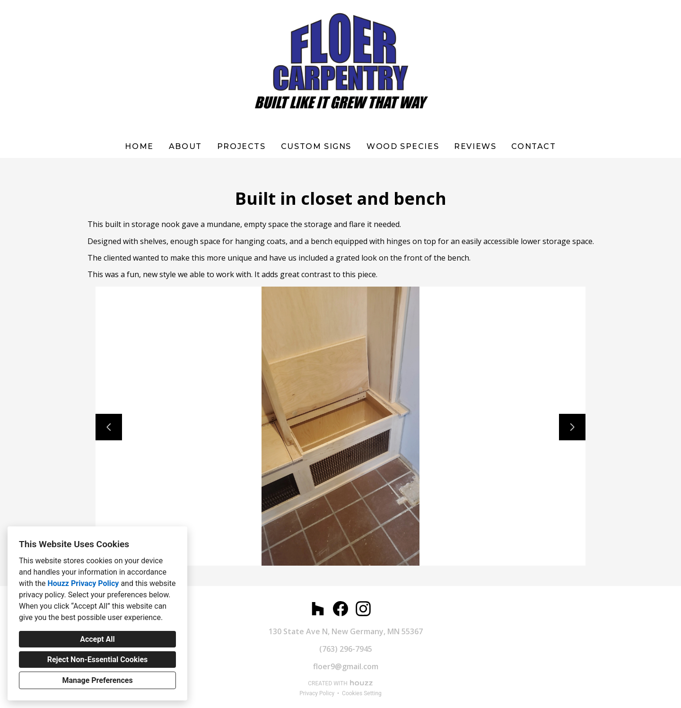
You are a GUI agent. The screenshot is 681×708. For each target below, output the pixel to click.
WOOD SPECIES (403, 146)
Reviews (475, 146)
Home (139, 146)
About (185, 146)
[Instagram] (363, 609)
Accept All (97, 639)
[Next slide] (572, 427)
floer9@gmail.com (345, 666)
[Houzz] (318, 609)
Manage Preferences (97, 680)
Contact (533, 146)
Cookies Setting (362, 693)
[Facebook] (340, 609)
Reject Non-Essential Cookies (97, 659)
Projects (241, 146)
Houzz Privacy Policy (83, 583)
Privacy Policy (316, 693)
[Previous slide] (109, 427)
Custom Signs (316, 146)
